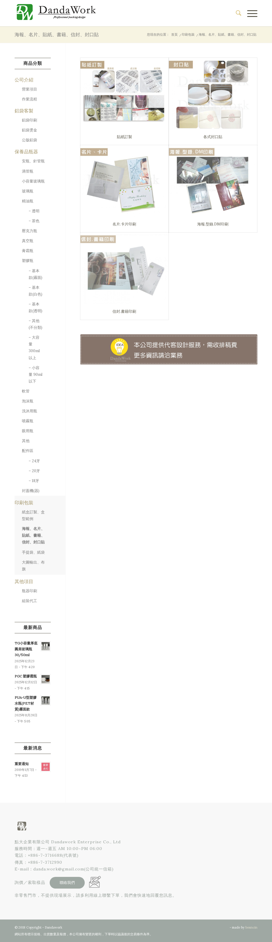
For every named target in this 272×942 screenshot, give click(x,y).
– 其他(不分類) (35, 324)
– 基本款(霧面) (35, 274)
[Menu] (249, 13)
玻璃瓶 (27, 191)
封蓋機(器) (30, 490)
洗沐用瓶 (29, 411)
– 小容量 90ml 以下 (35, 374)
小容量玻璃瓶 (33, 181)
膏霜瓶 (27, 250)
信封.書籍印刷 (124, 311)
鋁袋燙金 (29, 130)
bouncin (251, 927)
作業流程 (29, 99)
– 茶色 (34, 220)
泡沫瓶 (27, 401)
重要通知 (22, 764)
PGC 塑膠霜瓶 (26, 676)
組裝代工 (29, 600)
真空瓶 (27, 240)
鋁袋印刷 (29, 120)
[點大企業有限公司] (58, 13)
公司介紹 (24, 80)
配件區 (27, 450)
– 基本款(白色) (35, 291)
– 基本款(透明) (35, 307)
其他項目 (24, 581)
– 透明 (34, 210)
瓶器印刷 (29, 590)
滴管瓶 (27, 171)
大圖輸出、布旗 (33, 565)
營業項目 (29, 89)
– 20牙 (34, 470)
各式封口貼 (212, 136)
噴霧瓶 (27, 420)
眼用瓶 (27, 430)
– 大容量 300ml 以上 (34, 347)
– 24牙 (34, 460)
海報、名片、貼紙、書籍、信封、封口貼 (57, 34)
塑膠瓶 (27, 260)
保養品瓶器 (26, 151)
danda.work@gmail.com (58, 869)
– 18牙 (34, 480)
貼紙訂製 (124, 136)
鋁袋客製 (24, 111)
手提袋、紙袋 (33, 552)
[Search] (235, 13)
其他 (26, 440)
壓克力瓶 (29, 230)
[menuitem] (235, 13)
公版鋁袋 (29, 140)
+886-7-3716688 (45, 855)
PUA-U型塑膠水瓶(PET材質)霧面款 (26, 703)
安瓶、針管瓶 (33, 161)
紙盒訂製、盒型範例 (33, 515)
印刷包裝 (24, 502)
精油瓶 (27, 201)
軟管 (26, 391)
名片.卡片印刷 (124, 224)
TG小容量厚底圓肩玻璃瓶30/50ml (26, 649)
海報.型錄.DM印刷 (212, 224)
